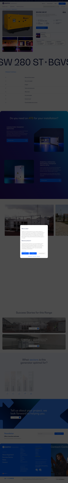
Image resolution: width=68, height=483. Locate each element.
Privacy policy (34, 256)
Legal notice (38, 256)
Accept (25, 253)
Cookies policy (30, 256)
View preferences (41, 253)
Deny (33, 253)
